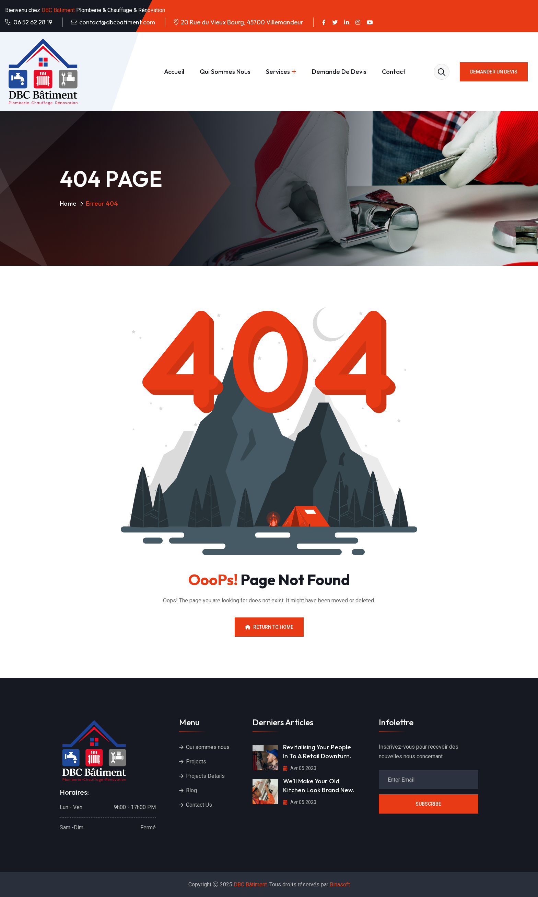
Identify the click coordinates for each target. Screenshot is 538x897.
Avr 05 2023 (299, 768)
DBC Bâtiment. (251, 884)
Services (278, 72)
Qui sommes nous (225, 72)
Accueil (174, 72)
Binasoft (340, 884)
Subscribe (428, 804)
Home (68, 203)
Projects (196, 761)
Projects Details (205, 776)
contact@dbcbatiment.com (117, 22)
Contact (394, 72)
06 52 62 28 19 (32, 22)
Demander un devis (493, 72)
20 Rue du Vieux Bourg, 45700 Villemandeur (242, 22)
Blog (191, 790)
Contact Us (199, 805)
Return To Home (269, 627)
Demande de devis (339, 72)
